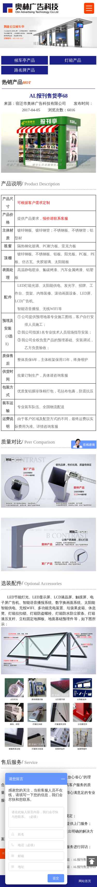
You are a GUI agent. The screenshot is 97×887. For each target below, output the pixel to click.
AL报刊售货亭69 (84, 867)
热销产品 (16, 82)
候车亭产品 (24, 60)
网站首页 (85, 881)
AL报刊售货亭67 (84, 859)
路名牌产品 (24, 70)
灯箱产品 (73, 60)
